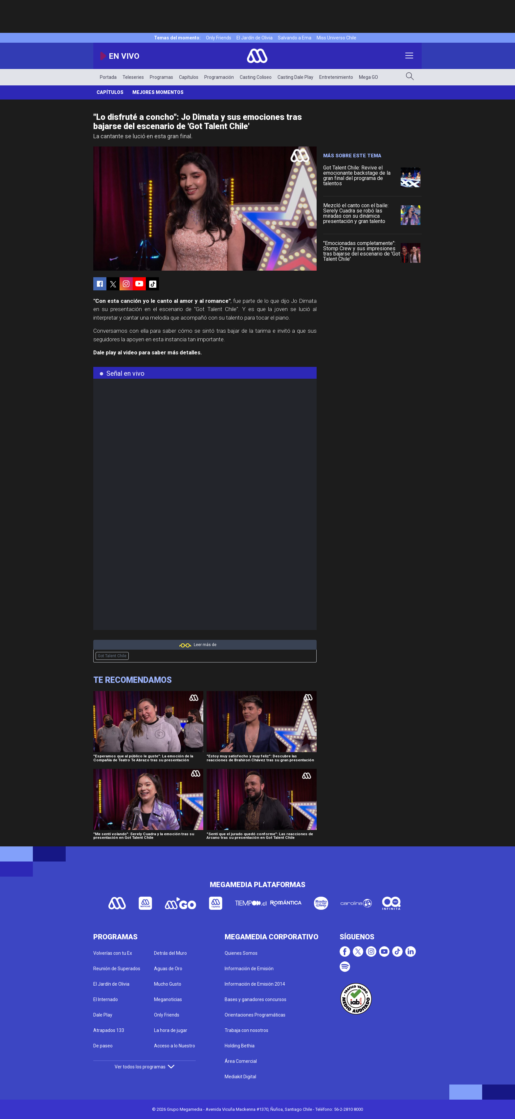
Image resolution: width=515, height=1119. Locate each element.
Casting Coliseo (256, 77)
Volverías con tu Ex (112, 953)
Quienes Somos (241, 953)
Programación (219, 77)
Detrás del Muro (170, 953)
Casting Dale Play (295, 77)
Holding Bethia (240, 1045)
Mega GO (368, 77)
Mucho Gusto (167, 984)
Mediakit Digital (240, 1076)
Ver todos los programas (144, 1066)
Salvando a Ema (294, 37)
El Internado (105, 999)
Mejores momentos (158, 92)
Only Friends (218, 37)
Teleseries (133, 77)
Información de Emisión (249, 968)
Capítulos (188, 77)
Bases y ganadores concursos (255, 999)
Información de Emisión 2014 (255, 984)
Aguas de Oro (168, 968)
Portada (108, 77)
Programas (161, 77)
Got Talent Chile (112, 656)
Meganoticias (168, 999)
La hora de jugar (170, 1030)
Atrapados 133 (108, 1030)
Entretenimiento (336, 77)
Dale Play (102, 1015)
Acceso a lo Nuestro (174, 1045)
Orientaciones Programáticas (255, 1015)
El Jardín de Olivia (254, 37)
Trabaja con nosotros (246, 1030)
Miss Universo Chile (336, 37)
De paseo (103, 1045)
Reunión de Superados (116, 968)
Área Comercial (241, 1061)
